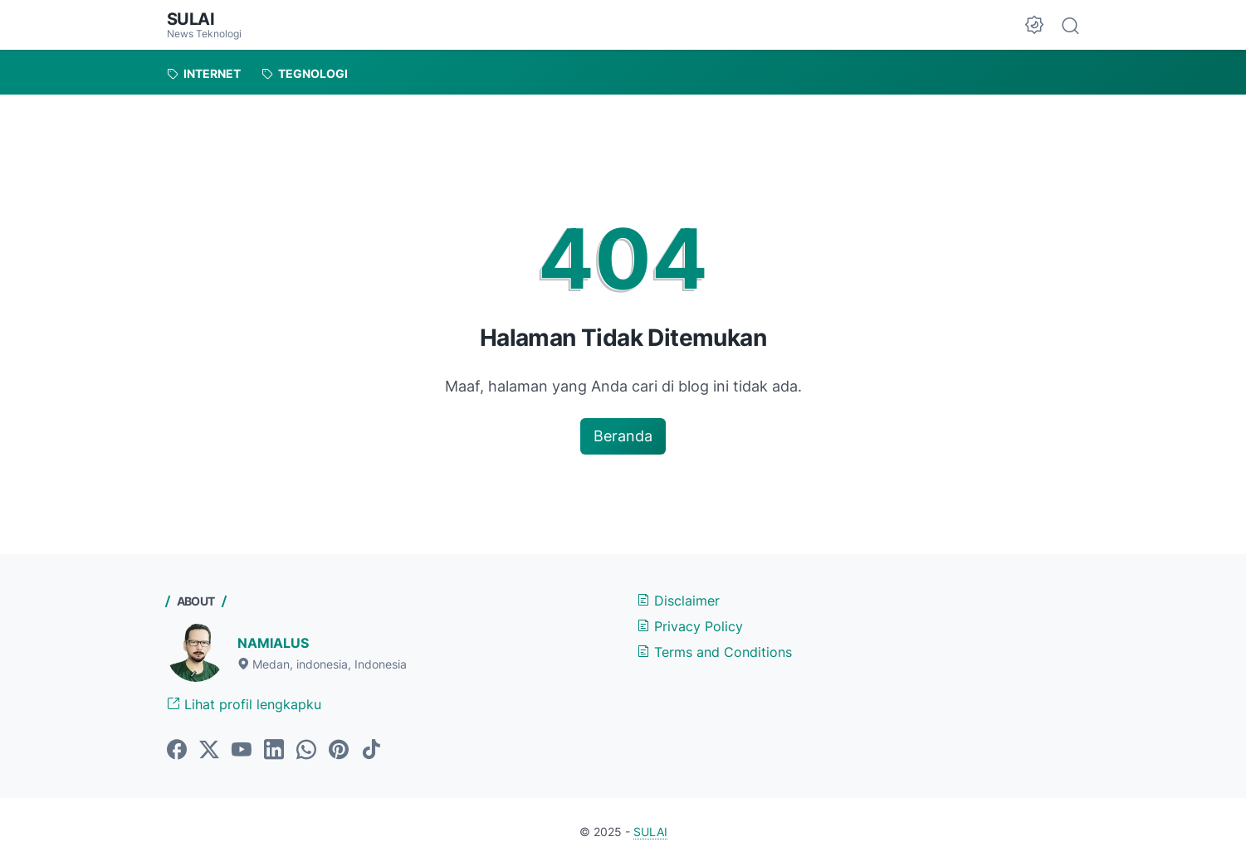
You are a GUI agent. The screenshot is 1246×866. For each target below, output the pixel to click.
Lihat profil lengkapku (244, 704)
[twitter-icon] (209, 750)
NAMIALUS (273, 643)
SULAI (191, 19)
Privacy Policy (690, 626)
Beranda (623, 436)
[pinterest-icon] (339, 750)
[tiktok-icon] (371, 750)
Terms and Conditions (714, 652)
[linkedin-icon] (274, 750)
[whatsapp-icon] (306, 750)
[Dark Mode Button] (1034, 25)
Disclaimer (678, 600)
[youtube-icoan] (242, 750)
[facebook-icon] (177, 750)
